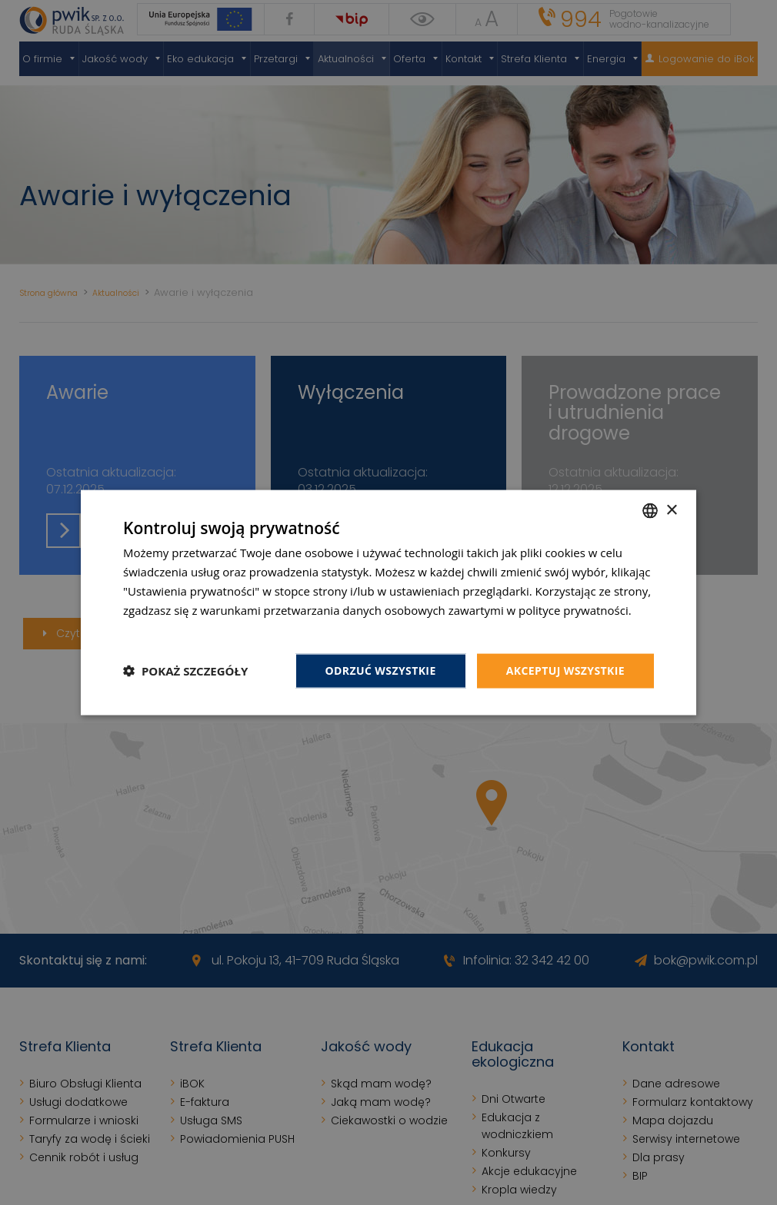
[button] (185, 671)
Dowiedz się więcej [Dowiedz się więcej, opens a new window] (173, 628)
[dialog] (388, 602)
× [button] (671, 510)
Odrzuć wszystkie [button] (380, 670)
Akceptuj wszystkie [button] (565, 670)
